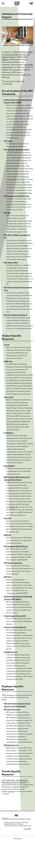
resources (10, 791)
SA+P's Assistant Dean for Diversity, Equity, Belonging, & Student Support (17, 54)
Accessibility (27, 829)
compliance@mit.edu (25, 193)
